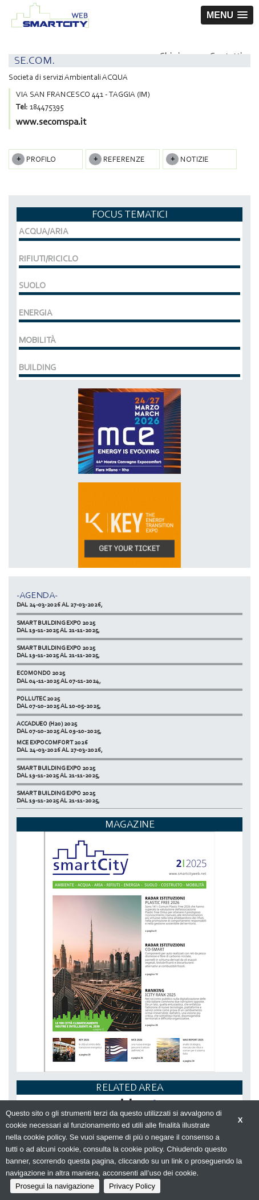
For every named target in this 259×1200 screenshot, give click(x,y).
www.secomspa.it (51, 122)
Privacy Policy (132, 1186)
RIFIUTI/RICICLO (48, 258)
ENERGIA (35, 313)
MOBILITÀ (37, 340)
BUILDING (37, 367)
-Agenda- (37, 594)
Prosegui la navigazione (54, 1186)
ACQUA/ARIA (43, 231)
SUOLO (32, 285)
